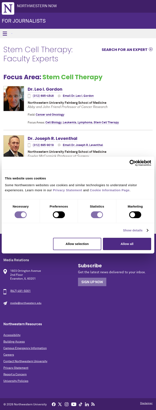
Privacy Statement (15, 367)
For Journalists (24, 21)
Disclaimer (146, 403)
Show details (133, 230)
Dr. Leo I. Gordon (45, 89)
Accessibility (12, 335)
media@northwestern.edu (25, 303)
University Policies (15, 381)
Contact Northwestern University (25, 361)
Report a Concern (15, 374)
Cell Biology (53, 122)
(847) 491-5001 (20, 291)
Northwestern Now (37, 6)
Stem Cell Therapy (106, 122)
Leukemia (69, 122)
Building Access (14, 341)
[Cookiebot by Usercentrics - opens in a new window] (132, 163)
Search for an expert (125, 49)
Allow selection (77, 244)
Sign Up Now (92, 282)
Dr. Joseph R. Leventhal (52, 138)
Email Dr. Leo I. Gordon (78, 95)
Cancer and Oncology (50, 114)
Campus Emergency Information (25, 348)
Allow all (126, 244)
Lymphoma (85, 122)
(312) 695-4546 (43, 95)
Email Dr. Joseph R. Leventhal (83, 145)
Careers (8, 354)
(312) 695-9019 (43, 145)
